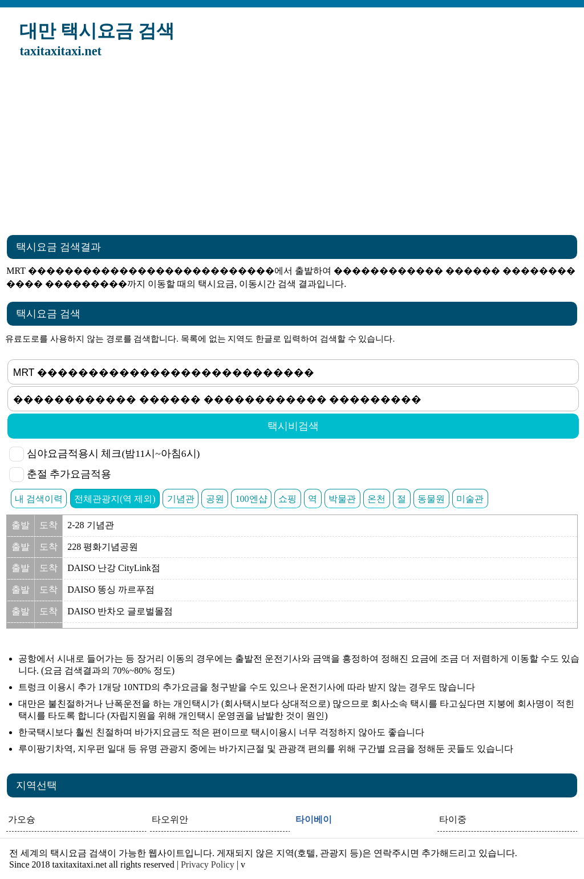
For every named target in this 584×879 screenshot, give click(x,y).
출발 (20, 525)
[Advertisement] (292, 150)
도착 (48, 525)
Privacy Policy (207, 864)
